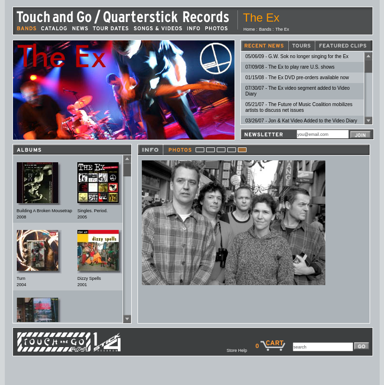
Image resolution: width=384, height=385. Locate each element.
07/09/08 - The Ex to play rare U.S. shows (290, 67)
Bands (265, 29)
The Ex (282, 29)
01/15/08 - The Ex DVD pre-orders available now (297, 77)
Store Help (240, 350)
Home (249, 29)
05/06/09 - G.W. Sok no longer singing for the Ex (297, 56)
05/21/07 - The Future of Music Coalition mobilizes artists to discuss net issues (299, 107)
